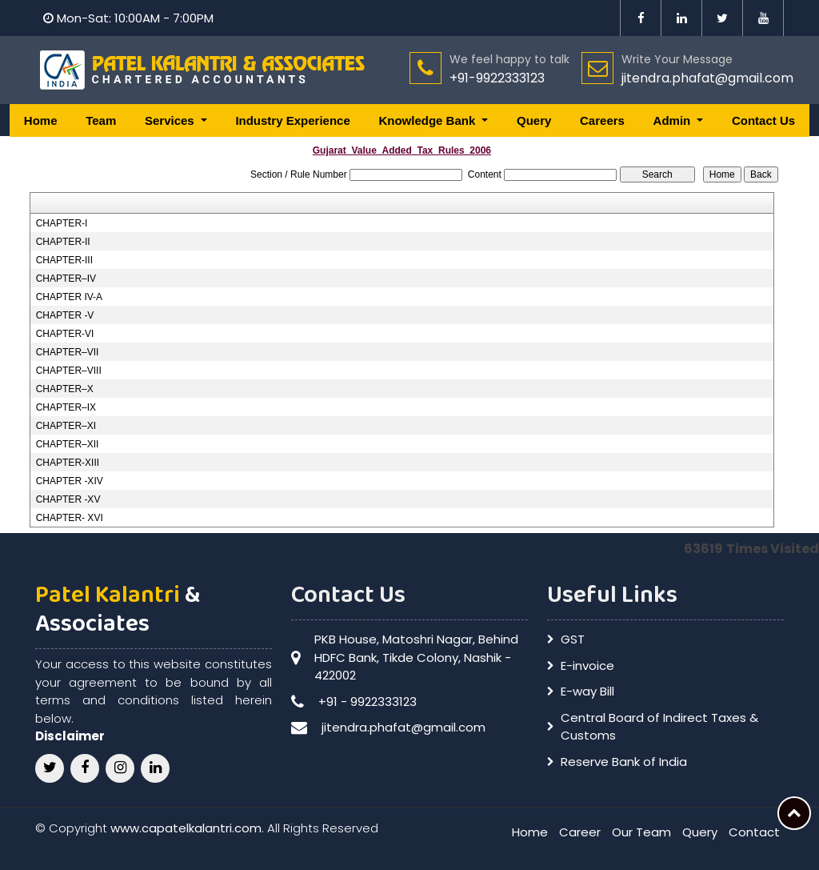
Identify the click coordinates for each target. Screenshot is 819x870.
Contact (754, 832)
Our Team (641, 832)
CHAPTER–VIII (69, 370)
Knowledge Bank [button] (428, 120)
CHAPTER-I (62, 223)
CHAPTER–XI (66, 425)
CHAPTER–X (65, 389)
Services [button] (171, 120)
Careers (602, 120)
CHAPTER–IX (66, 407)
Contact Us (763, 120)
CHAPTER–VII (67, 352)
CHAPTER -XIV (69, 481)
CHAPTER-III (64, 260)
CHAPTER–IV (66, 278)
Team (101, 120)
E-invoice (587, 665)
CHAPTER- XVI (69, 517)
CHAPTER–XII (67, 444)
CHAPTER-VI (65, 333)
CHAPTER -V (65, 315)
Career (580, 832)
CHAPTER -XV (68, 499)
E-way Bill (587, 691)
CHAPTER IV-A (69, 297)
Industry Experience (292, 120)
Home (41, 120)
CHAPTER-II (63, 241)
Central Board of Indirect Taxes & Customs (659, 726)
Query (534, 120)
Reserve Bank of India (624, 761)
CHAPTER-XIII (67, 462)
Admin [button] (673, 120)
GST (573, 639)
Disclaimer (70, 736)
